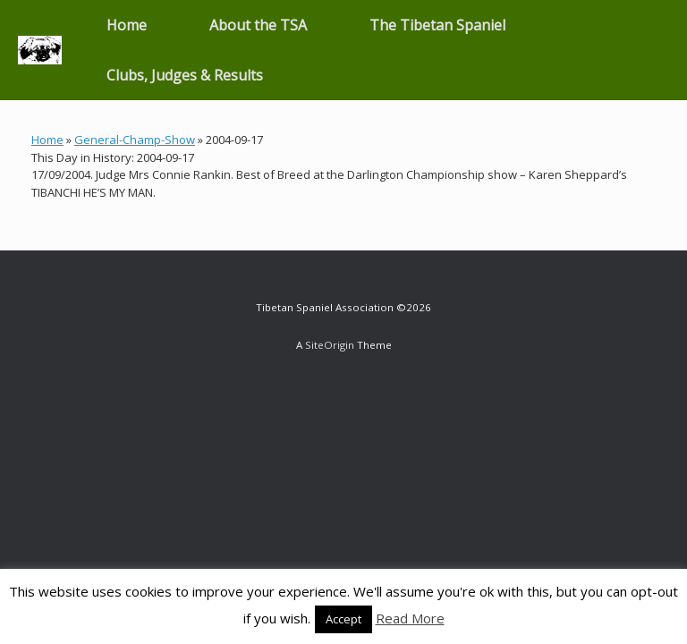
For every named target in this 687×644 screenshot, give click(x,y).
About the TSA (258, 25)
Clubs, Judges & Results (184, 75)
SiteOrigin (329, 345)
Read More (410, 618)
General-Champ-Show (134, 139)
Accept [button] (343, 619)
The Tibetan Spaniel (437, 25)
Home (126, 25)
